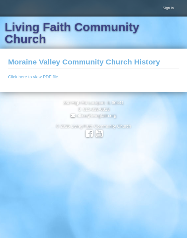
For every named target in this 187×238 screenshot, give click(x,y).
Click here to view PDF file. (33, 76)
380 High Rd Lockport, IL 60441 (93, 102)
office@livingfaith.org (93, 115)
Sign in (168, 8)
